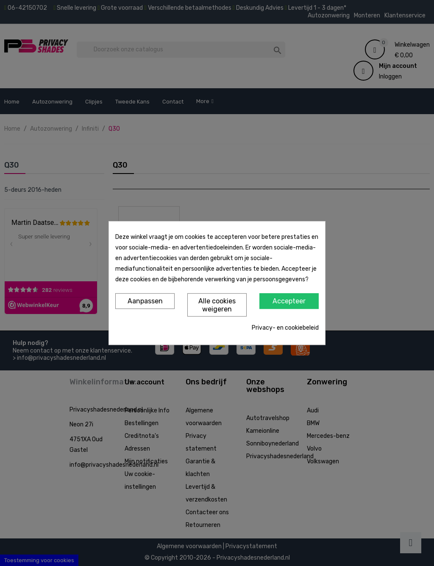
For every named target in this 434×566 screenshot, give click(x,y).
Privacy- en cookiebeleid (285, 327)
